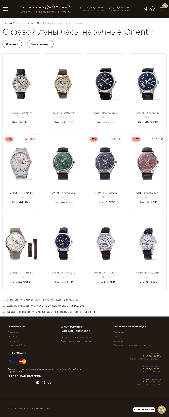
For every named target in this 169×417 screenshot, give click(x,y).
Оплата (117, 336)
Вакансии (13, 332)
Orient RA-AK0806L (105, 192)
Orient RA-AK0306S (21, 192)
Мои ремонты (72, 327)
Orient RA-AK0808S (21, 272)
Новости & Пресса (18, 345)
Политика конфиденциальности (132, 345)
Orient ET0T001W (63, 113)
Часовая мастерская (75, 331)
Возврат (118, 341)
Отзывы (12, 336)
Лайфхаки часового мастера (77, 341)
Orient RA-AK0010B (105, 113)
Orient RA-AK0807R (148, 192)
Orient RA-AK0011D (148, 113)
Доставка (118, 332)
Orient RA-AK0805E (63, 192)
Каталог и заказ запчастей (76, 337)
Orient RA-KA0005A (106, 272)
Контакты (13, 341)
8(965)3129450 (96, 7)
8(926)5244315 (120, 7)
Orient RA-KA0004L (63, 272)
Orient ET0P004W (21, 113)
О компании (16, 327)
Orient (21, 117)
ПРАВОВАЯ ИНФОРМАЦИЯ (129, 327)
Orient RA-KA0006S (148, 272)
